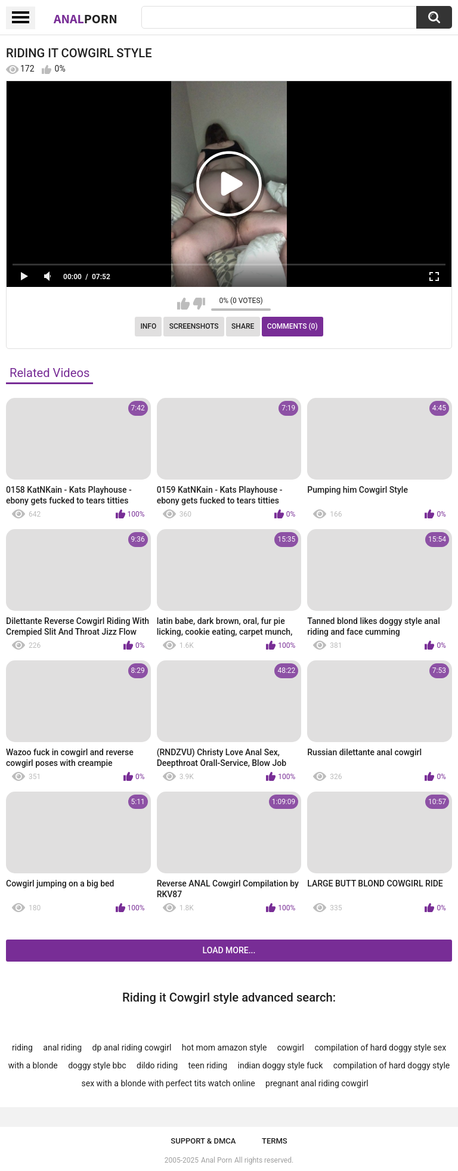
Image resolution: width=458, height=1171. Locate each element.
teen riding (208, 1065)
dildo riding (157, 1065)
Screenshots (194, 326)
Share (242, 326)
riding (22, 1047)
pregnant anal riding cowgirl (317, 1083)
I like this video (183, 304)
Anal (85, 18)
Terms (274, 1140)
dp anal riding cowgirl (132, 1047)
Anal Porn (216, 1160)
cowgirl (290, 1047)
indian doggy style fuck (280, 1065)
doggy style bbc (97, 1065)
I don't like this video (199, 304)
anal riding (62, 1047)
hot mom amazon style (224, 1047)
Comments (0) (292, 326)
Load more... (229, 950)
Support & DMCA (203, 1140)
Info (148, 326)
